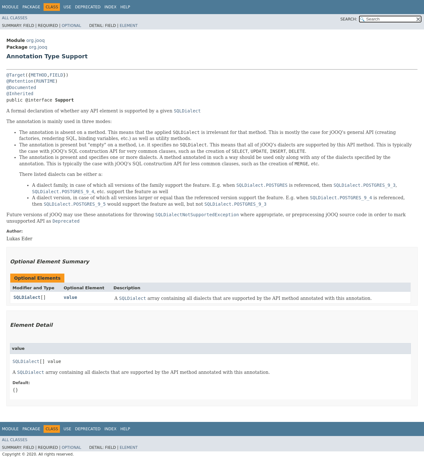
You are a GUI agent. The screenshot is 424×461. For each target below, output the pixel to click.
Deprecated (88, 7)
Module (10, 7)
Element (129, 25)
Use (67, 7)
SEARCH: (348, 19)
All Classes (14, 18)
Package (31, 7)
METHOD (39, 75)
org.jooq (35, 40)
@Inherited (19, 93)
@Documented (21, 87)
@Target (15, 75)
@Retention (19, 81)
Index (110, 7)
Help (125, 7)
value (70, 297)
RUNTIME (45, 81)
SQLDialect (26, 297)
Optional (71, 25)
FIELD (56, 75)
